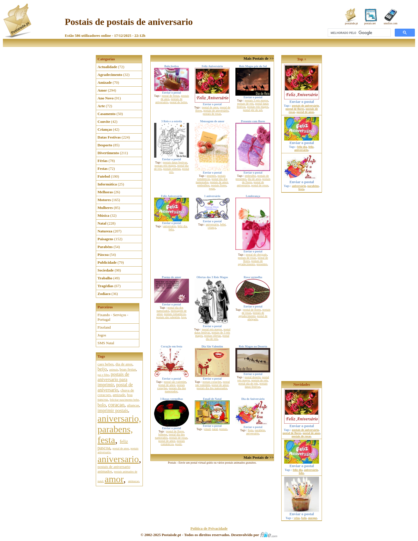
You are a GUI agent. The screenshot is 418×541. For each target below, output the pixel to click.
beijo (102, 369)
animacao (133, 481)
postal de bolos (178, 102)
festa (250, 430)
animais (113, 369)
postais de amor (219, 182)
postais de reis (245, 103)
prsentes (211, 175)
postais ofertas (212, 335)
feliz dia (182, 226)
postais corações (211, 381)
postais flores (218, 185)
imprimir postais (113, 410)
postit (178, 444)
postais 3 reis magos (256, 100)
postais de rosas (212, 113)
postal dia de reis (217, 337)
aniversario (118, 459)
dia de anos (124, 364)
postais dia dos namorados (175, 390)
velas (297, 518)
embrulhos (203, 185)
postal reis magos (212, 329)
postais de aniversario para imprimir (113, 379)
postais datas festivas (175, 162)
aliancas (133, 405)
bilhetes (162, 434)
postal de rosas (259, 185)
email (207, 429)
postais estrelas (172, 168)
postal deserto (253, 377)
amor (114, 479)
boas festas (128, 369)
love (183, 317)
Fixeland (104, 327)
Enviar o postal (301, 100)
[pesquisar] (359, 32)
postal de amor (166, 385)
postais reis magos (257, 106)
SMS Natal (106, 343)
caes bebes (105, 364)
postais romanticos (175, 314)
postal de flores (252, 309)
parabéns (260, 430)
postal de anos (121, 448)
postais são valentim (168, 317)
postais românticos (173, 442)
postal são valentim (175, 381)
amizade (119, 395)
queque (312, 518)
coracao (116, 405)
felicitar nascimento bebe (124, 399)
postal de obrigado (256, 254)
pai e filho (103, 374)
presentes (261, 264)
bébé (223, 224)
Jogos (102, 335)
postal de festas (170, 95)
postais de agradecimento (250, 262)
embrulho (250, 175)
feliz (171, 229)
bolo (102, 404)
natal (215, 429)
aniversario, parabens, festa (119, 429)
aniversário (169, 226)
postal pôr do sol (252, 110)
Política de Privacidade (209, 528)
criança (212, 227)
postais (223, 429)
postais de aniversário (215, 110)
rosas (212, 188)
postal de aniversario (115, 387)
